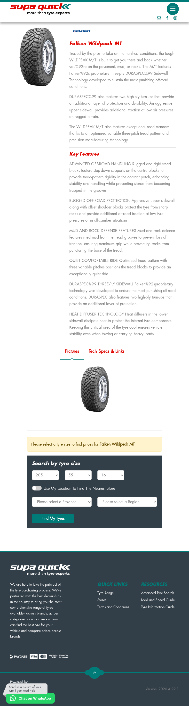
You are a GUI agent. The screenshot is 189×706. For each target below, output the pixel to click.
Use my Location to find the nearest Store (79, 488)
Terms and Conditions (113, 607)
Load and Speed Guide (158, 600)
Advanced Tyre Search (157, 593)
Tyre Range (105, 593)
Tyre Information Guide (157, 607)
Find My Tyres (52, 519)
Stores (101, 600)
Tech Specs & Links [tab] (106, 351)
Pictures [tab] (72, 351)
